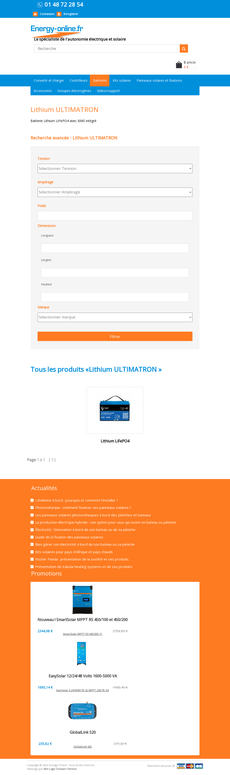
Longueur (47, 236)
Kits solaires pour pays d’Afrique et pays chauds (74, 551)
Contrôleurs (79, 80)
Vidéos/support (108, 90)
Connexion (47, 14)
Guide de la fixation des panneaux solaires (69, 537)
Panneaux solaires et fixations (159, 80)
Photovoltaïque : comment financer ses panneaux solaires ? (83, 507)
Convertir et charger (49, 80)
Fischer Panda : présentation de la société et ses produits (82, 559)
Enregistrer (71, 14)
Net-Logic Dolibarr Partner (60, 769)
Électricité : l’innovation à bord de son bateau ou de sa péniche (85, 529)
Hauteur (46, 284)
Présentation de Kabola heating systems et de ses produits (83, 566)
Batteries (100, 80)
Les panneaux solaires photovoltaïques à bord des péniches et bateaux (93, 515)
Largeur (46, 260)
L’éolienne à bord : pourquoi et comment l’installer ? (76, 500)
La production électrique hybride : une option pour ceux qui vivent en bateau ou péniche (105, 522)
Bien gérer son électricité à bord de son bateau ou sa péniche (85, 544)
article (190, 62)
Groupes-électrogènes (74, 90)
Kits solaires (122, 80)
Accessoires (43, 90)
